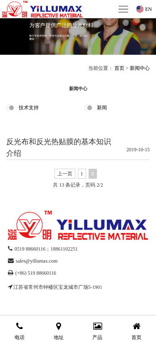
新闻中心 (140, 68)
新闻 (102, 108)
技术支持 (29, 108)
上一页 (64, 174)
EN (148, 9)
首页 (119, 68)
